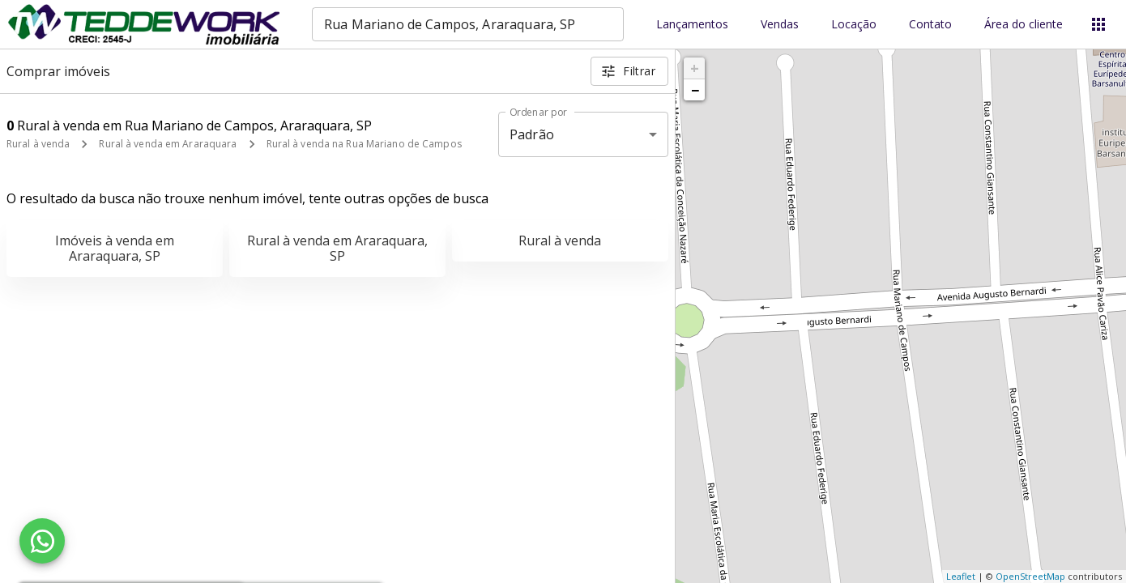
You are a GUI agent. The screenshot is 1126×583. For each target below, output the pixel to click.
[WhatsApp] (42, 541)
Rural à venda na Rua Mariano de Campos (364, 144)
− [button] (695, 90)
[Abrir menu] (1098, 24)
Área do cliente (1023, 25)
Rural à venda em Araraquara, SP (337, 248)
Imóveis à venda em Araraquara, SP (114, 248)
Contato (930, 25)
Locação (853, 25)
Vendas (780, 25)
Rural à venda (38, 144)
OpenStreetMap (1030, 576)
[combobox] (468, 24)
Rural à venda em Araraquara (168, 144)
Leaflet (960, 576)
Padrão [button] (532, 134)
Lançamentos (692, 25)
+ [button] (694, 68)
